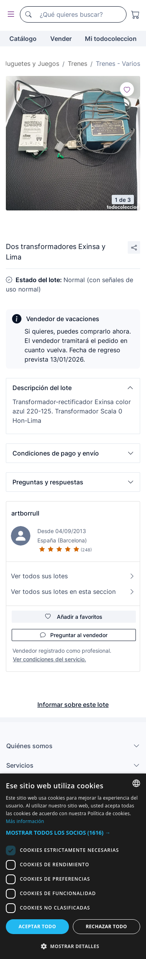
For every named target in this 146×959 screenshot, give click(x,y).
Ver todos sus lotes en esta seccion (73, 591)
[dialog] (73, 866)
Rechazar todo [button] (106, 926)
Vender (61, 38)
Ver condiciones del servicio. (49, 659)
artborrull (25, 513)
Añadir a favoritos (73, 616)
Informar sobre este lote (73, 704)
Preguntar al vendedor (73, 635)
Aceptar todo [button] (37, 926)
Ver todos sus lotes (73, 576)
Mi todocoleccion (111, 38)
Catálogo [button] (23, 38)
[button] (73, 387)
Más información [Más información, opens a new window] (25, 821)
